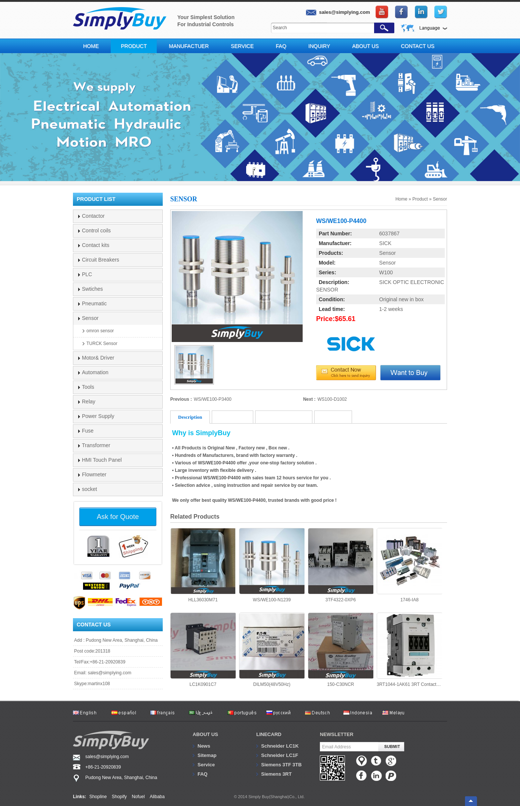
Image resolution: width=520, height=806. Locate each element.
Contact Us (417, 46)
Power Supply (98, 416)
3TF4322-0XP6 (340, 565)
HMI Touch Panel (102, 460)
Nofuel (138, 796)
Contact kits (95, 245)
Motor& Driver (98, 358)
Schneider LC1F (279, 755)
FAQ (281, 46)
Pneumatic (94, 303)
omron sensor (100, 330)
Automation (95, 372)
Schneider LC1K (280, 746)
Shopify (119, 796)
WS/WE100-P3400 (213, 399)
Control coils (96, 230)
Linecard (268, 734)
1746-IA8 (409, 565)
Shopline (98, 796)
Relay (88, 401)
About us (205, 734)
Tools (88, 387)
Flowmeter (94, 474)
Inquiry (319, 46)
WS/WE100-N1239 (272, 565)
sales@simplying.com (109, 672)
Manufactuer (189, 46)
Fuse (88, 431)
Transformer (96, 445)
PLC (87, 274)
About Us (365, 46)
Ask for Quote (118, 516)
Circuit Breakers (100, 260)
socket (89, 489)
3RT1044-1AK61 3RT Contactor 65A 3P (409, 650)
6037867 (389, 233)
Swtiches (92, 289)
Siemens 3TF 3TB (281, 764)
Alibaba (157, 796)
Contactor (93, 216)
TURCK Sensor (101, 343)
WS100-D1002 (332, 399)
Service (242, 46)
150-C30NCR (340, 650)
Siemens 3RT (276, 774)
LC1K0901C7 (203, 650)
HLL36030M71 (203, 565)
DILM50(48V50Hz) (272, 650)
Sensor (440, 199)
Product (134, 46)
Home (91, 46)
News (204, 746)
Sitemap (207, 755)
